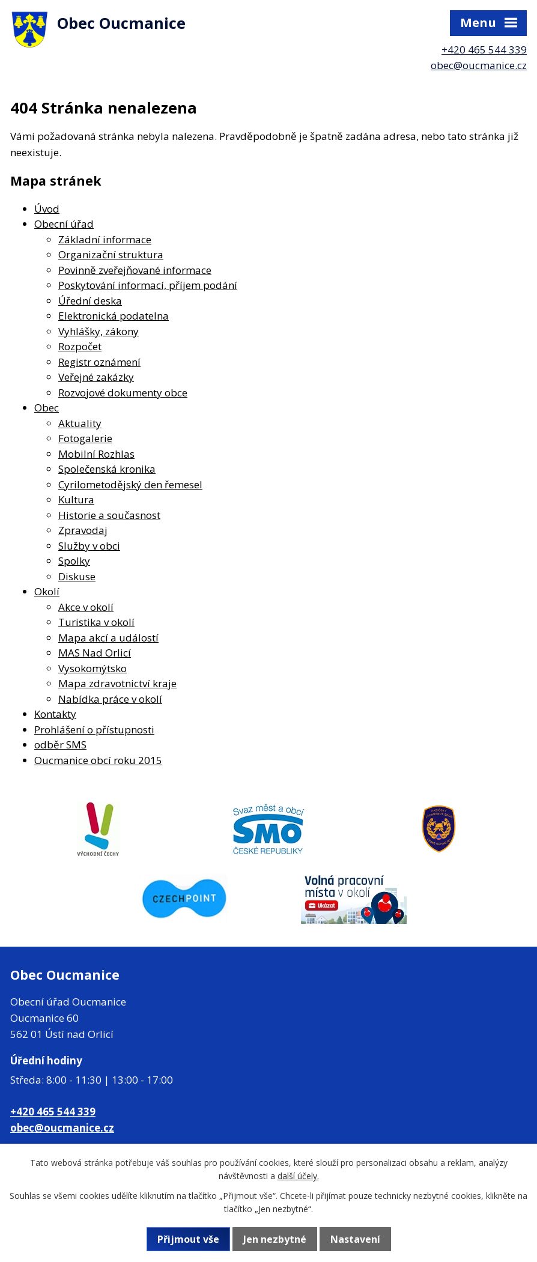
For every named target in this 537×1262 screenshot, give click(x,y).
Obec (46, 407)
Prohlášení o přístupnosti (94, 729)
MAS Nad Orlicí (94, 653)
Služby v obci (89, 546)
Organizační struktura (110, 254)
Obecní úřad (64, 224)
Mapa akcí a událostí (108, 638)
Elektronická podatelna (113, 316)
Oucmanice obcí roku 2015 (98, 760)
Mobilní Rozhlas (96, 454)
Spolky (74, 561)
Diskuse (77, 576)
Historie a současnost (109, 515)
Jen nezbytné (274, 1239)
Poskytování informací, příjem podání (147, 285)
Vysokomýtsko (92, 668)
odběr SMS (60, 744)
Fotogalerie (85, 438)
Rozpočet (80, 346)
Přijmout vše (188, 1239)
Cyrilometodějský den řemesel (130, 484)
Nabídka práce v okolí (110, 699)
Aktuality (80, 423)
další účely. (298, 1176)
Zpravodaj (83, 530)
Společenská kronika (107, 469)
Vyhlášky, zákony (98, 331)
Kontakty (55, 714)
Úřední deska (90, 301)
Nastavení (355, 1239)
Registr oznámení (99, 362)
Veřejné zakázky (96, 377)
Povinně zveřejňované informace (134, 270)
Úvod (46, 209)
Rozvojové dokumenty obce (122, 392)
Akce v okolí (86, 607)
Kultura (76, 499)
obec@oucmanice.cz (479, 65)
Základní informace (104, 239)
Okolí (46, 591)
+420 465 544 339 (484, 49)
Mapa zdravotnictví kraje (117, 683)
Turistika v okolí (96, 622)
